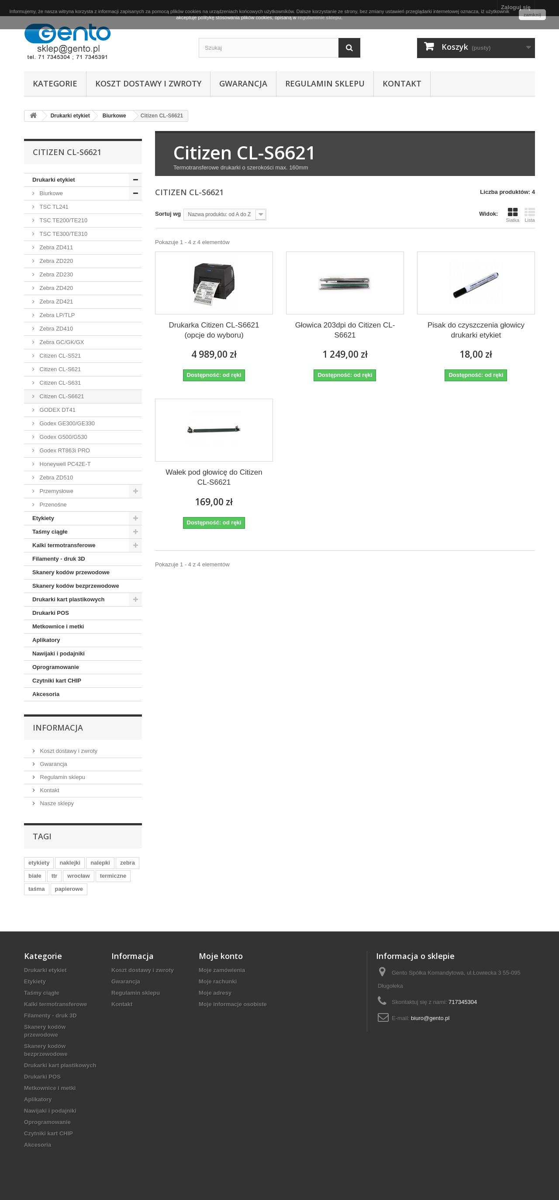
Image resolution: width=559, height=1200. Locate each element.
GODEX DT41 (57, 410)
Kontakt (402, 83)
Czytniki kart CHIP (56, 680)
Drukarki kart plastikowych (68, 599)
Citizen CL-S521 (59, 355)
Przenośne (52, 504)
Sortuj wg (168, 213)
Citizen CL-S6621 (61, 396)
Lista (529, 215)
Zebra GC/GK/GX (61, 342)
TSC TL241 (53, 206)
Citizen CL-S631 (59, 382)
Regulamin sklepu (325, 83)
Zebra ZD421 (55, 301)
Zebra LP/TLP (56, 315)
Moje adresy (215, 993)
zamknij (532, 14)
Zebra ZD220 (55, 261)
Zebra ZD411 (55, 247)
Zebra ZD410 (55, 328)
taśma (36, 889)
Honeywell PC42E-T (64, 464)
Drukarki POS (50, 613)
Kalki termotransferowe (64, 545)
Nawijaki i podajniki (58, 653)
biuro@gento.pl (430, 1018)
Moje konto (221, 956)
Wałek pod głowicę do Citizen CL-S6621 (214, 477)
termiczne (113, 875)
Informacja (58, 727)
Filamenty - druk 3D (58, 558)
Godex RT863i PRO (64, 450)
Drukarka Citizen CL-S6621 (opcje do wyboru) (214, 330)
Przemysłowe (55, 491)
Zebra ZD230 (55, 274)
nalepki (100, 862)
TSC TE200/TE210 (62, 220)
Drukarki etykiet (53, 179)
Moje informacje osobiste (233, 1004)
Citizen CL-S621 (59, 369)
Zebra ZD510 (55, 477)
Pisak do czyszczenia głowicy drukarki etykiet (476, 330)
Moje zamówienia (222, 970)
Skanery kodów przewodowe (71, 572)
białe (34, 875)
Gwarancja (243, 83)
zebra (127, 862)
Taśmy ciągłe (50, 531)
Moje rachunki (218, 981)
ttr (55, 875)
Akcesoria (45, 694)
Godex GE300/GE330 (66, 423)
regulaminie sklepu (320, 17)
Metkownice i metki (58, 626)
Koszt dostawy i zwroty (148, 83)
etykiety (38, 862)
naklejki (69, 862)
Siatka (512, 215)
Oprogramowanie (55, 667)
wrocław (78, 875)
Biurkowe (50, 193)
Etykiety (43, 518)
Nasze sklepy (56, 803)
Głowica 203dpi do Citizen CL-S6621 (345, 330)
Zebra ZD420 (55, 288)
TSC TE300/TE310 (62, 234)
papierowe (69, 889)
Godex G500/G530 (62, 437)
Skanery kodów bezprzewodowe (75, 586)
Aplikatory (46, 640)
